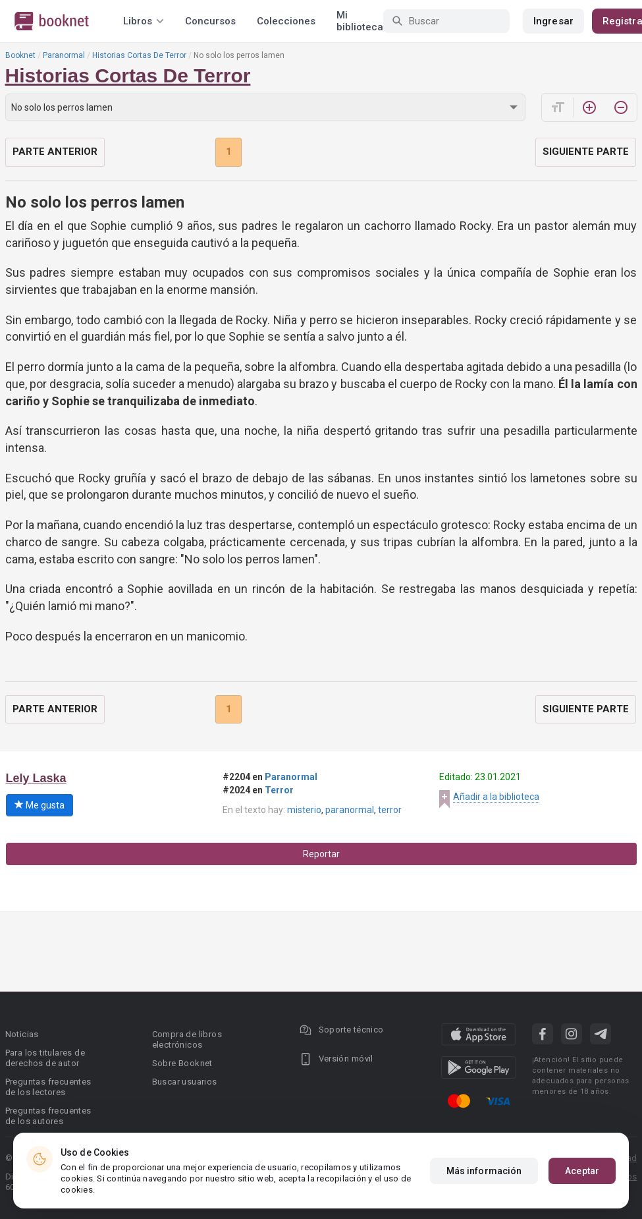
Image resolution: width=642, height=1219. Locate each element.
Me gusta (39, 805)
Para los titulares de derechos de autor (45, 1058)
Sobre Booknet (182, 1063)
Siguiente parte (586, 151)
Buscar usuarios (184, 1082)
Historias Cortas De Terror (139, 55)
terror (390, 810)
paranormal (349, 810)
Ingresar (553, 21)
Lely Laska (36, 778)
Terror (279, 790)
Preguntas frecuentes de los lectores (48, 1087)
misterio (304, 810)
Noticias (22, 1034)
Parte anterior (55, 151)
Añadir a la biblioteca (496, 796)
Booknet (20, 55)
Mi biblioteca (359, 21)
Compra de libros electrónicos (187, 1039)
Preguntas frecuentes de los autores (48, 1116)
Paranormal (64, 55)
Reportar (321, 854)
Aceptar (582, 1171)
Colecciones (286, 21)
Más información (484, 1171)
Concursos (210, 21)
